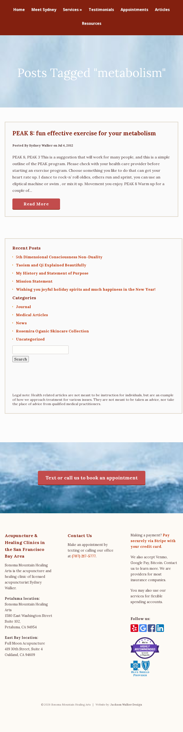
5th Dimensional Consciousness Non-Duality (59, 254)
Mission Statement (34, 278)
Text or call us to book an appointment (92, 475)
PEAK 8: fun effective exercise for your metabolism (84, 131)
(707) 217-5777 (84, 554)
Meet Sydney (43, 10)
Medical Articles (32, 312)
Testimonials (101, 10)
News (21, 320)
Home (19, 10)
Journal (23, 304)
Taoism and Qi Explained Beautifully (51, 262)
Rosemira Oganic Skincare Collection (52, 328)
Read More (36, 201)
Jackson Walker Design (126, 702)
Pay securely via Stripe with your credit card (153, 538)
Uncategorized (30, 336)
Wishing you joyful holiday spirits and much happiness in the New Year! (85, 287)
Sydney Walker (41, 143)
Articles (162, 10)
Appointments (134, 10)
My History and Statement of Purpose (52, 270)
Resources (91, 23)
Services (72, 10)
